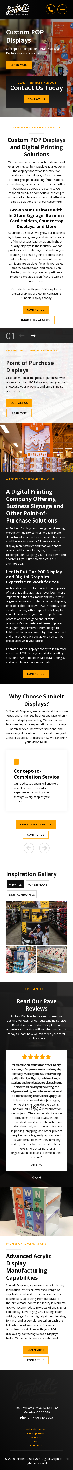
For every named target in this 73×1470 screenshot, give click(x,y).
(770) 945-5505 (42, 1399)
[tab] (33, 1181)
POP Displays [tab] (37, 884)
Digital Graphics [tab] (22, 894)
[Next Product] (33, 336)
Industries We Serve (35, 320)
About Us (36, 1418)
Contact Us (36, 99)
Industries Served (36, 1410)
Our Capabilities (36, 1414)
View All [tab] (15, 884)
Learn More (19, 65)
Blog (36, 1422)
